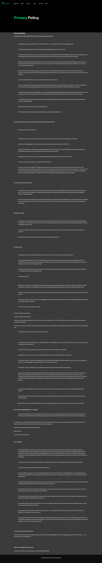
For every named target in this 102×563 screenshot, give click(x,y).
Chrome (25, 427)
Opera (38, 427)
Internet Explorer (18, 427)
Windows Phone (25, 434)
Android (16, 434)
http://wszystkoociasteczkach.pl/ (50, 403)
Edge (35, 427)
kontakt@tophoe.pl (69, 473)
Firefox (32, 427)
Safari (28, 427)
